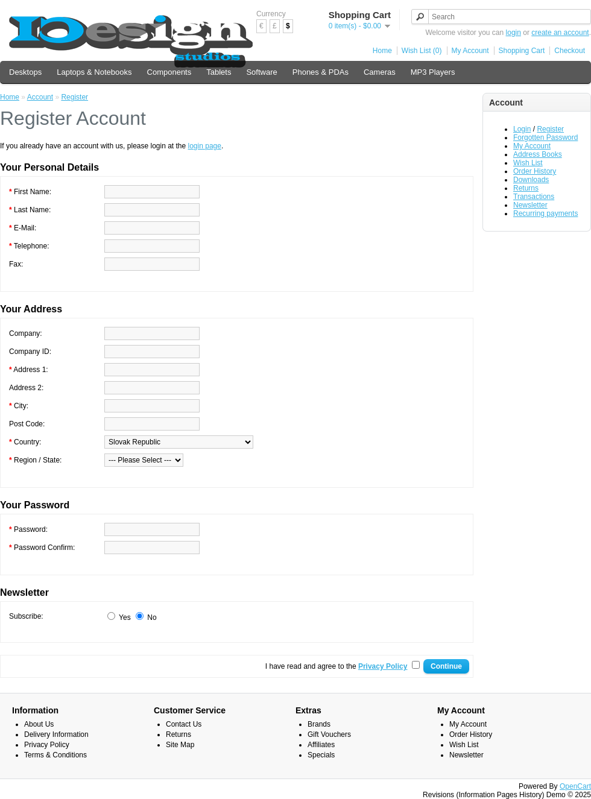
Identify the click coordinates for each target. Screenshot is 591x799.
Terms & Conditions (55, 755)
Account (40, 97)
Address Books (537, 154)
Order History (534, 171)
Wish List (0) (422, 50)
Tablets (218, 72)
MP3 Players (433, 72)
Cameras (380, 72)
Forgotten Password (545, 137)
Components (169, 72)
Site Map (180, 745)
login (513, 32)
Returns (526, 188)
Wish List (528, 163)
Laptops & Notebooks (94, 72)
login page (204, 146)
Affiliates (321, 745)
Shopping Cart (522, 50)
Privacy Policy (46, 745)
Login (522, 129)
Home (382, 50)
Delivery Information (56, 734)
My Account (470, 50)
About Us (39, 724)
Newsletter (530, 205)
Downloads (531, 179)
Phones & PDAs (320, 72)
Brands (319, 724)
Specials (321, 755)
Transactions (533, 196)
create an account (560, 32)
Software (261, 72)
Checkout (569, 50)
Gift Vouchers (329, 734)
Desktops (25, 72)
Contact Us (183, 724)
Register (550, 129)
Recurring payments (545, 213)
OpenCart (575, 786)
